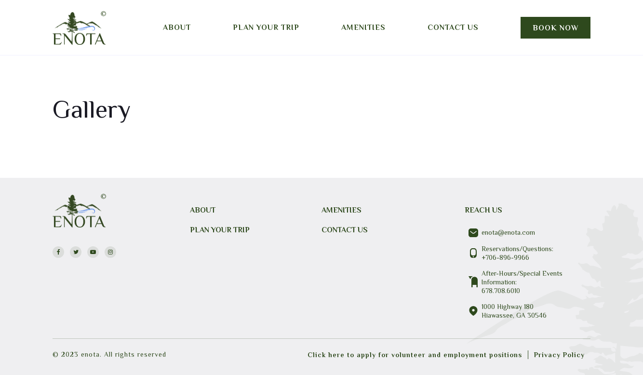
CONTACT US (345, 230)
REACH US (483, 210)
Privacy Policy (559, 355)
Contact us (453, 27)
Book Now (556, 28)
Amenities (363, 27)
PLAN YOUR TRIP (220, 230)
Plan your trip (266, 27)
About (177, 27)
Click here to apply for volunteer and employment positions (415, 355)
